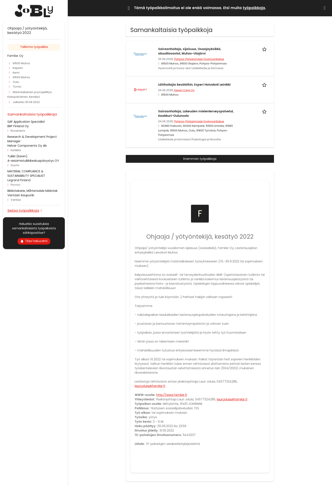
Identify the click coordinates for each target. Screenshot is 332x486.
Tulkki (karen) (17, 156)
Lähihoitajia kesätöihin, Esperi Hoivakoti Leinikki (194, 84)
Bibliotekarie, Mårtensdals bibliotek (32, 191)
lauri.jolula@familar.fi (150, 386)
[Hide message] (325, 8)
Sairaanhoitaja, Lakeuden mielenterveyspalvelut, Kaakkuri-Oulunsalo (196, 113)
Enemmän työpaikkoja (199, 159)
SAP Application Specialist (26, 122)
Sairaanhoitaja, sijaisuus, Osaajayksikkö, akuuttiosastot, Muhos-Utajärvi (189, 51)
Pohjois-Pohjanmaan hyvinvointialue (199, 59)
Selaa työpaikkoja (23, 210)
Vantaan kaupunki (20, 195)
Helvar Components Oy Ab (27, 145)
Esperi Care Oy (184, 90)
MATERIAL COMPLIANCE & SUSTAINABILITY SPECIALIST (26, 173)
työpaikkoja (254, 8)
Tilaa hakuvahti (34, 241)
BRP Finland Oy (18, 126)
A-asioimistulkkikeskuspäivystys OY (33, 161)
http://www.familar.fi (171, 395)
